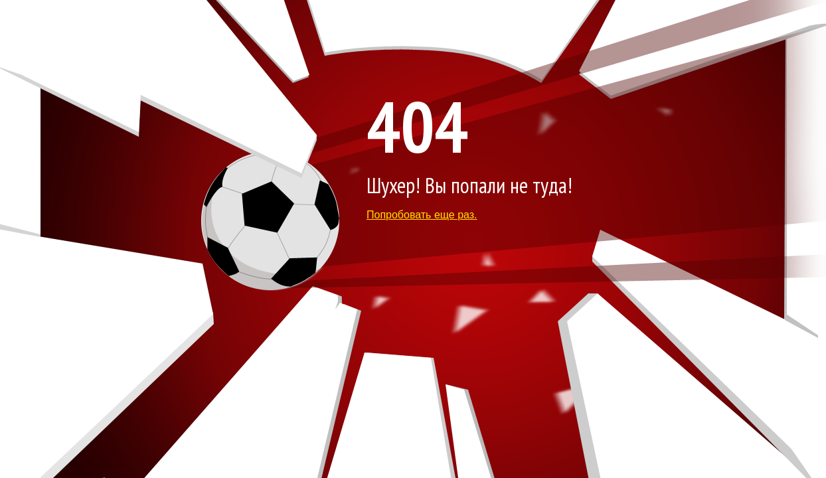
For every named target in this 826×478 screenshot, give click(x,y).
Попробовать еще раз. (422, 214)
